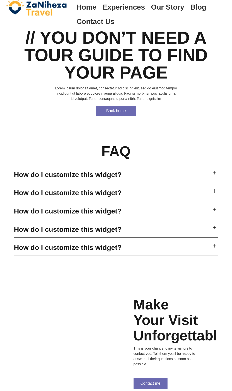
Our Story (167, 7)
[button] (116, 175)
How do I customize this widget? (68, 175)
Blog (198, 7)
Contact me (150, 383)
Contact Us (95, 21)
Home (86, 7)
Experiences (124, 7)
